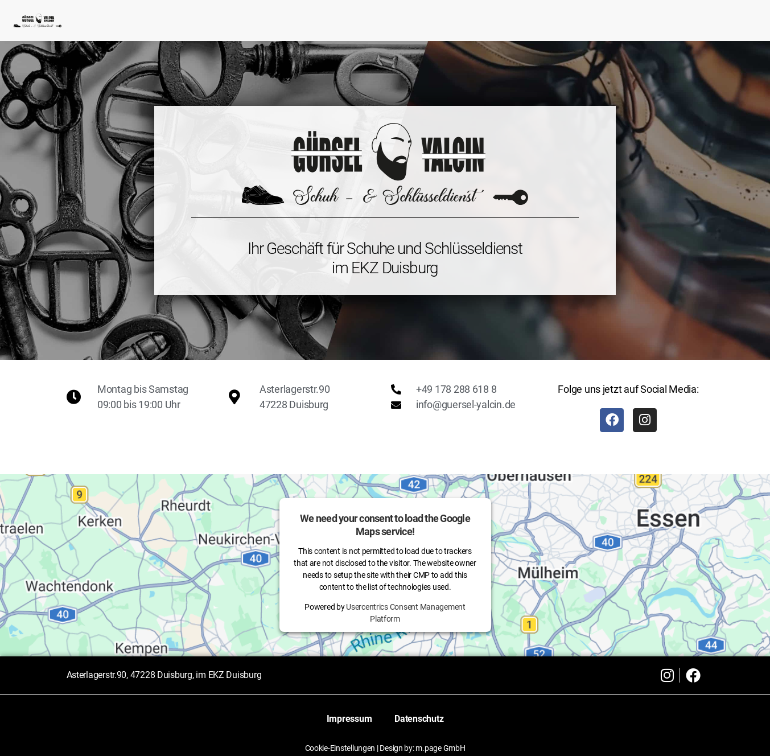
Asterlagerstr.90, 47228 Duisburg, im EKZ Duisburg (164, 674)
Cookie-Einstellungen (340, 748)
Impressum (349, 718)
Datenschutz (418, 718)
